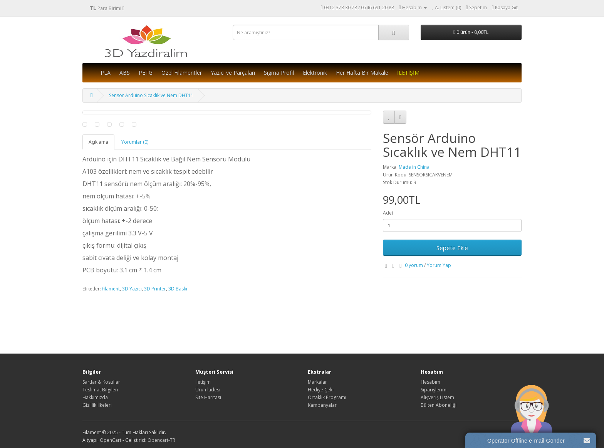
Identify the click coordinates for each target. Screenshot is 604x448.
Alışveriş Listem (437, 397)
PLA (106, 72)
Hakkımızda (95, 397)
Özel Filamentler (181, 72)
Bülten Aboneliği (438, 405)
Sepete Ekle (452, 248)
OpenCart (110, 440)
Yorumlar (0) (134, 142)
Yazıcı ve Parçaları (233, 72)
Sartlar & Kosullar (101, 382)
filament (111, 288)
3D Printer (155, 288)
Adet (388, 213)
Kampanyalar (322, 405)
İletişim (203, 382)
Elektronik (315, 72)
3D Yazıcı (132, 288)
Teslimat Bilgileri (100, 389)
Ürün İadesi (207, 389)
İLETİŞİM (408, 72)
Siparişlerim (433, 389)
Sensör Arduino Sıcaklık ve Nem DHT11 (151, 95)
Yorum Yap (439, 265)
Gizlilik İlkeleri (97, 405)
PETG (146, 72)
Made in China (414, 167)
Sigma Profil (279, 72)
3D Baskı (177, 288)
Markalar (317, 382)
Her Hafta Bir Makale (362, 72)
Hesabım (430, 382)
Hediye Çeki (321, 389)
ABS (124, 72)
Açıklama (98, 142)
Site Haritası (208, 397)
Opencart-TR (161, 440)
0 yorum (414, 265)
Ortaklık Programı (327, 397)
